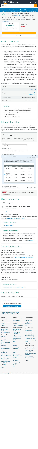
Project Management (5, 348)
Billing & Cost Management (30, 348)
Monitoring (3, 365)
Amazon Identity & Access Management (30, 354)
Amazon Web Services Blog (30, 340)
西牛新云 (16, 15)
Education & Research (17, 318)
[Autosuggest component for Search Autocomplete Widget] (35, 5)
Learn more (30, 240)
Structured (15, 364)
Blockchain (3, 336)
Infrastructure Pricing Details (9, 186)
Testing (2, 367)
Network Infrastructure (28, 92)
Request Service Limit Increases (29, 358)
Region (4, 143)
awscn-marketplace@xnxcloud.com (23, 257)
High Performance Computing (16, 333)
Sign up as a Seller (28, 330)
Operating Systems (17, 338)
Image (14, 358)
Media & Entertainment (18, 325)
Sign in (35, 2)
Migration (31, 94)
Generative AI (15, 357)
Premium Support (28, 323)
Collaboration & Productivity (4, 338)
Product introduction (8, 225)
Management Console (29, 347)
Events (26, 341)
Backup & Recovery (17, 329)
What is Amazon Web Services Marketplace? (29, 336)
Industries (15, 317)
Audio (14, 352)
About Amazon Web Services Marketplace (29, 333)
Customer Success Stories (30, 338)
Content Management (5, 342)
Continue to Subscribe (19, 33)
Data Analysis (3, 330)
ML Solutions (15, 360)
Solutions (3, 317)
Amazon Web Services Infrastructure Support (13, 287)
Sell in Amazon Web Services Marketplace (29, 328)
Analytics (15, 345)
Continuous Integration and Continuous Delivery (6, 360)
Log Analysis (3, 364)
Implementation (28, 320)
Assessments (27, 318)
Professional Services (29, 317)
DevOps (2, 320)
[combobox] (17, 5)
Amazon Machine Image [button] (30, 100)
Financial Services (16, 320)
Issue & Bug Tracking (5, 362)
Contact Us (27, 360)
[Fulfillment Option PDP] (14, 151)
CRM (2, 343)
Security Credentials (29, 356)
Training (26, 325)
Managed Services (28, 322)
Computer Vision (16, 354)
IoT (13, 343)
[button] (2, 2)
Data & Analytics (4, 318)
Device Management (17, 347)
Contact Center (4, 340)
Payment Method (28, 351)
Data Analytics (16, 330)
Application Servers (5, 356)
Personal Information (29, 350)
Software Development (5, 332)
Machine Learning (16, 351)
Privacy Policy (8, 373)
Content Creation (4, 329)
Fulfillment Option (6, 148)
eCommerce (3, 345)
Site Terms (3, 373)
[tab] (19, 156)
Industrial (15, 323)
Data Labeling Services (17, 355)
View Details (5, 29)
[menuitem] (7, 211)
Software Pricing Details (8, 154)
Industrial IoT (15, 348)
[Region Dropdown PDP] (14, 145)
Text (14, 366)
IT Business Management (6, 347)
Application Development (6, 355)
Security (2, 323)
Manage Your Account (29, 345)
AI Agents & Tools (4, 327)
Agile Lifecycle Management (4, 353)
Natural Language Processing (16, 362)
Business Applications (5, 334)
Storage (14, 341)
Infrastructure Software (5, 322)
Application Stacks (5, 358)
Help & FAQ (27, 343)
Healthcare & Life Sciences (18, 322)
